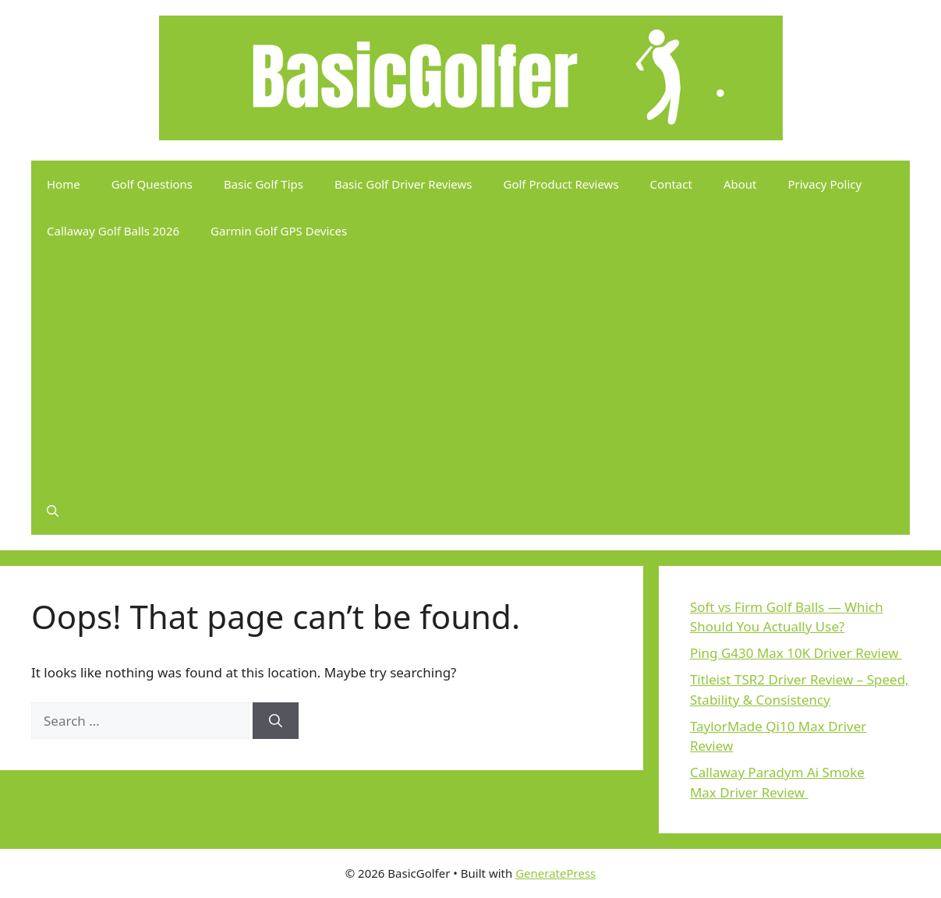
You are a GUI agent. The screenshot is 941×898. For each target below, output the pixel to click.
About (740, 184)
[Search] (276, 721)
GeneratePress (555, 873)
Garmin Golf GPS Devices (278, 231)
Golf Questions (152, 184)
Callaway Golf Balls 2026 (113, 231)
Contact (671, 184)
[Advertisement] (470, 371)
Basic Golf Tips (263, 184)
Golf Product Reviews (561, 184)
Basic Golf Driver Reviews (403, 184)
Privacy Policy (824, 184)
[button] (52, 511)
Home (63, 184)
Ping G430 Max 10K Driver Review (796, 653)
